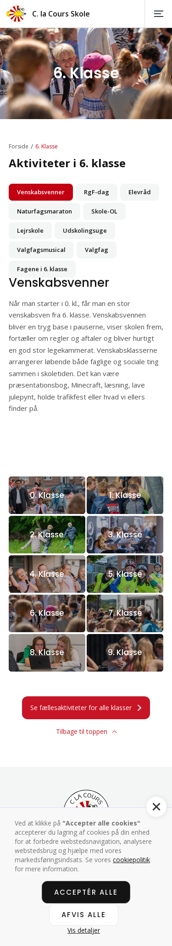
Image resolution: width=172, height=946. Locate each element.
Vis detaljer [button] (83, 930)
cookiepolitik (131, 859)
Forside (18, 146)
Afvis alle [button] (83, 914)
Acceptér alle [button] (86, 892)
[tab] (41, 192)
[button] (158, 13)
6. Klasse (46, 146)
